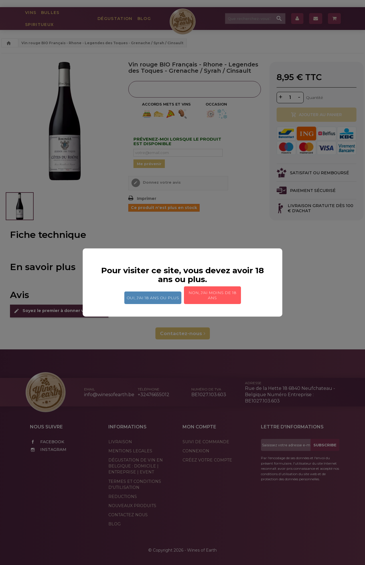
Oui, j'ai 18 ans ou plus (153, 297)
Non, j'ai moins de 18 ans (212, 295)
